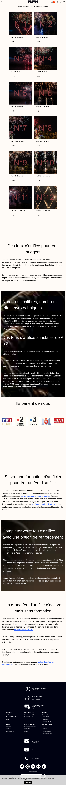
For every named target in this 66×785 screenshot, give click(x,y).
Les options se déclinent (13, 578)
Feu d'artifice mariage (46, 731)
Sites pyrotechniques (10, 731)
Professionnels (45, 714)
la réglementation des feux (43, 504)
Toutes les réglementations (29, 718)
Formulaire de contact (37, 750)
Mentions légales (27, 728)
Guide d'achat (8, 714)
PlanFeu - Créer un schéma (47, 718)
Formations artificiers (46, 716)
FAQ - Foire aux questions (11, 716)
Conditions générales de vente (30, 726)
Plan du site (26, 731)
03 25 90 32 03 (35, 758)
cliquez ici (29, 779)
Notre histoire (8, 726)
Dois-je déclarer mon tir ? (29, 714)
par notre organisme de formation (35, 496)
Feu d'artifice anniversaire (47, 733)
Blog (43, 726)
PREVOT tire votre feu (46, 721)
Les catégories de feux (28, 716)
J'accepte (28, 782)
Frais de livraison (9, 718)
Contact (7, 719)
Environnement (8, 728)
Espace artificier (45, 719)
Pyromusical (44, 728)
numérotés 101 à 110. (23, 630)
